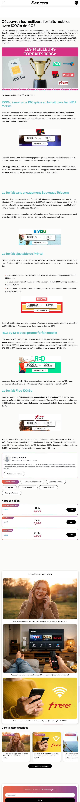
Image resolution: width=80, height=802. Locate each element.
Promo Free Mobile (55, 482)
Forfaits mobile (10, 482)
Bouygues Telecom (11, 493)
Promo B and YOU (28, 487)
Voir (71, 510)
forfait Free (6, 442)
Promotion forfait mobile (32, 482)
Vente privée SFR (48, 487)
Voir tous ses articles (14, 474)
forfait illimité (21, 381)
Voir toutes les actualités (40, 766)
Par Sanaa (6, 95)
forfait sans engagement (30, 158)
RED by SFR (9, 487)
